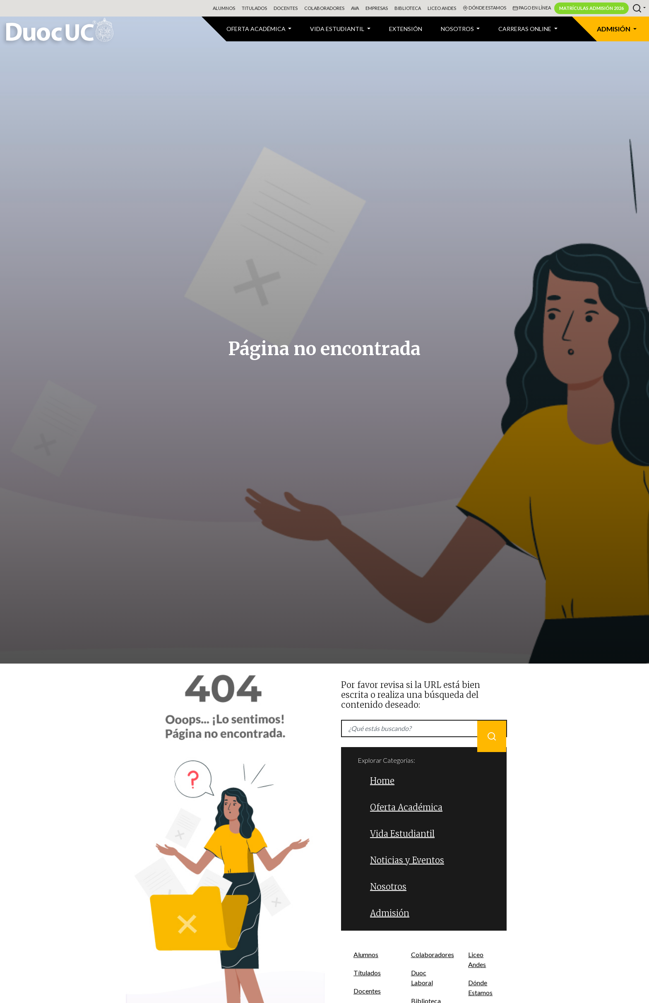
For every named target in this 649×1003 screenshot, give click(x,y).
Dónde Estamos (484, 8)
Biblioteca (407, 8)
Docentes (286, 8)
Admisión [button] (614, 29)
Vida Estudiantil (402, 834)
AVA (355, 8)
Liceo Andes (442, 8)
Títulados (367, 973)
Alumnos (224, 8)
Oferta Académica (406, 807)
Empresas (376, 8)
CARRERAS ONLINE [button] (525, 28)
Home (382, 781)
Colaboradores (324, 8)
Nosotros (388, 886)
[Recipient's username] (424, 728)
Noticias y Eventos (407, 860)
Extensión (405, 28)
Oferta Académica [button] (256, 28)
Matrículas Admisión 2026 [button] (591, 8)
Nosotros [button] (458, 28)
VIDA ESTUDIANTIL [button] (337, 28)
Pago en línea (532, 8)
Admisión (389, 913)
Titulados (254, 8)
